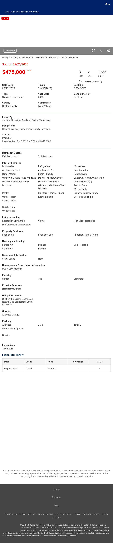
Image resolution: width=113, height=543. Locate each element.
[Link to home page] (2, 4)
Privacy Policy (31, 514)
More (107, 4)
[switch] (93, 51)
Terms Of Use (12, 514)
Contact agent (10, 51)
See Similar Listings (90, 82)
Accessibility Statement (58, 514)
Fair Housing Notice (88, 514)
